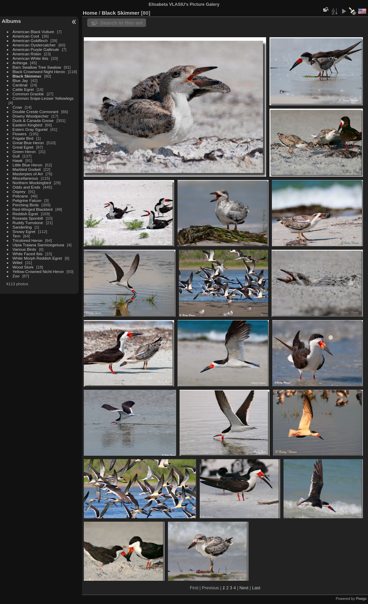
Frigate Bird (23, 138)
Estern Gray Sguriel (30, 129)
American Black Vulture (33, 31)
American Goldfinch (30, 40)
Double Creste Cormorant (35, 111)
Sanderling (22, 227)
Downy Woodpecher (31, 116)
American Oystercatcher (34, 45)
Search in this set (121, 23)
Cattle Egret (23, 89)
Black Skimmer (27, 76)
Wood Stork (23, 267)
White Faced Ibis (28, 253)
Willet (18, 262)
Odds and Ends (26, 187)
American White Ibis (31, 58)
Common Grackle (28, 94)
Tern (17, 236)
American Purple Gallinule (36, 49)
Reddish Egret (25, 213)
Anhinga (20, 62)
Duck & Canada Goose (33, 120)
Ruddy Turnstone (28, 222)
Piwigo (361, 598)
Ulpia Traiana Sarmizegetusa (38, 245)
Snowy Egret (24, 231)
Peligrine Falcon (27, 200)
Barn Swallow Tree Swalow (37, 67)
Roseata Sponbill (28, 218)
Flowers (20, 134)
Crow (17, 107)
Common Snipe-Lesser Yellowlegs (43, 98)
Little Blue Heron (27, 165)
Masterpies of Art (28, 173)
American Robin (27, 54)
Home (90, 13)
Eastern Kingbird (27, 125)
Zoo (16, 276)
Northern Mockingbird (32, 182)
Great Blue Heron (28, 142)
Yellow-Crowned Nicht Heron (38, 271)
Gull (16, 156)
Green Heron (24, 151)
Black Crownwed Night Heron (39, 71)
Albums (11, 21)
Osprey (19, 191)
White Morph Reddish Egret (37, 258)
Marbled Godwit (27, 169)
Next (243, 587)
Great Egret (23, 147)
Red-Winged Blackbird (33, 209)
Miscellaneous (25, 178)
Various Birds (24, 249)
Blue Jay (20, 80)
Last (256, 587)
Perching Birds (26, 205)
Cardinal (20, 85)
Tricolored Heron (27, 240)
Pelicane (20, 196)
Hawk (18, 160)
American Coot (26, 36)
